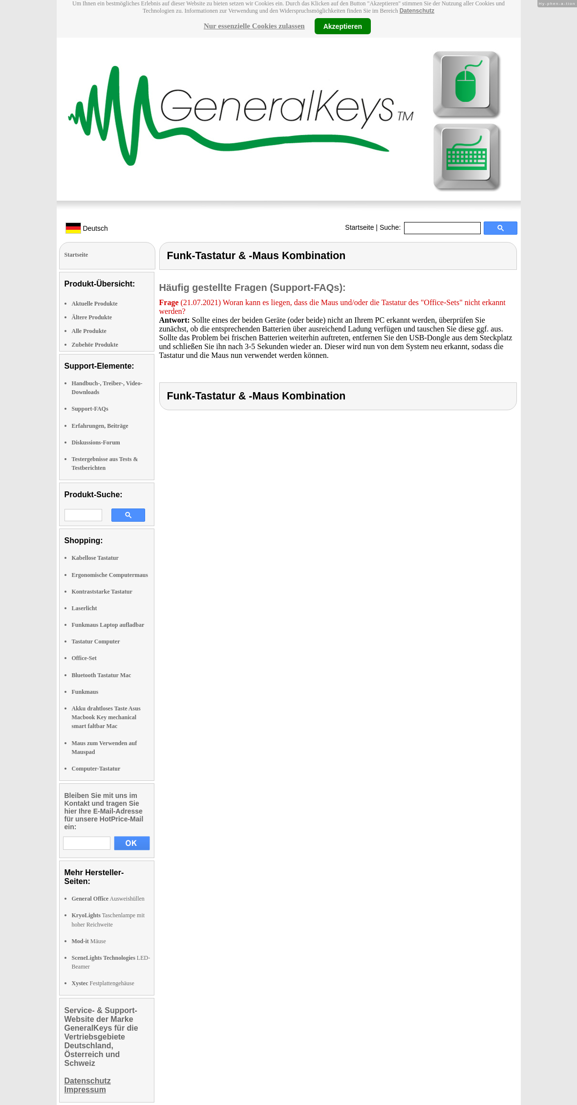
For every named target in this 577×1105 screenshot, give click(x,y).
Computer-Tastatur (96, 768)
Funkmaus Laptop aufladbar (108, 624)
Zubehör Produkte (95, 344)
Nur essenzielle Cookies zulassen (254, 26)
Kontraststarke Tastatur (102, 591)
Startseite (359, 227)
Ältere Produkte (92, 317)
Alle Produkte (89, 331)
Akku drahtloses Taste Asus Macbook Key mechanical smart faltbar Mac (106, 717)
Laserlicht (84, 608)
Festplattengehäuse (103, 983)
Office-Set (84, 658)
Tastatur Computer (96, 641)
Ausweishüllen (108, 898)
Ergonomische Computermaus (110, 575)
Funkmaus (85, 691)
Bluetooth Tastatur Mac (101, 675)
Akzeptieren (342, 26)
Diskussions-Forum (96, 442)
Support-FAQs (90, 408)
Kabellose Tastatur (95, 557)
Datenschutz (417, 10)
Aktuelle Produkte (95, 303)
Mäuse (89, 941)
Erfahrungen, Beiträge (100, 425)
